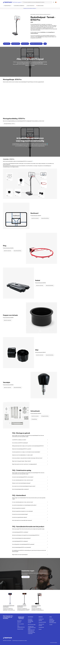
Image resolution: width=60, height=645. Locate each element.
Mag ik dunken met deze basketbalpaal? (30, 554)
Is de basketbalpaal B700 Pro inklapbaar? (30, 541)
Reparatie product (25, 43)
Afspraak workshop (42, 622)
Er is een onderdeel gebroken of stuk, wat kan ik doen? (30, 480)
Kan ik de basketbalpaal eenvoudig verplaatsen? (30, 538)
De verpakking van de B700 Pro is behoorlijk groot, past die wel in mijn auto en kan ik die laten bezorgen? (30, 551)
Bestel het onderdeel (35, 218)
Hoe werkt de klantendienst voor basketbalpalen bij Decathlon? (30, 505)
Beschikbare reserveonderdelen (36, 43)
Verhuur (40, 629)
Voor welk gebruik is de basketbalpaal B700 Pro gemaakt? (30, 544)
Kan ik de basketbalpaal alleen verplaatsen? (30, 489)
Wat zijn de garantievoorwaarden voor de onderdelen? (30, 511)
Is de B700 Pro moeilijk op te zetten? (30, 439)
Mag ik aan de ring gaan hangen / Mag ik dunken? (30, 461)
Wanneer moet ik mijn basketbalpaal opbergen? (30, 483)
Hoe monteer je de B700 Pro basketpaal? (30, 442)
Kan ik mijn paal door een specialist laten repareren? (30, 520)
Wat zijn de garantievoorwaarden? (30, 508)
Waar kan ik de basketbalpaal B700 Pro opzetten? (30, 448)
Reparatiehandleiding (45, 218)
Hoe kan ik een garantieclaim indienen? (30, 517)
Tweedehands (41, 627)
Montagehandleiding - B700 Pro (9, 123)
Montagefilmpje (6, 43)
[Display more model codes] (51, 14)
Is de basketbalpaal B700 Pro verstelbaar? (30, 532)
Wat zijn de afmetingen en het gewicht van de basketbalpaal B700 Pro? (30, 535)
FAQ (45, 43)
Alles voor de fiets (20, 623)
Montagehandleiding (15, 43)
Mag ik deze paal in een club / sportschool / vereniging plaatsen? (30, 464)
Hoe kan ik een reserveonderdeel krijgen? (30, 514)
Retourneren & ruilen (31, 624)
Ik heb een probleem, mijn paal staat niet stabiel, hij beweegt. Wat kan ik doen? (30, 458)
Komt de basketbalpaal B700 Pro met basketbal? (30, 547)
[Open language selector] (56, 2)
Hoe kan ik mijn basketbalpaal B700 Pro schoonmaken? (30, 477)
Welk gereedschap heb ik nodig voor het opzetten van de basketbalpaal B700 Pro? (30, 445)
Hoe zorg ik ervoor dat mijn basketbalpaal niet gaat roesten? (30, 486)
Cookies (50, 624)
